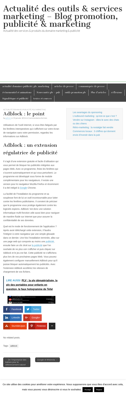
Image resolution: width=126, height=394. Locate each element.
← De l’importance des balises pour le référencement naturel (15, 362)
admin (8, 118)
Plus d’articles (98, 92)
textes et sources (42, 98)
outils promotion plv (75, 92)
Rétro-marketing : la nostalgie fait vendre (93, 127)
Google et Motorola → (47, 360)
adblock (13, 346)
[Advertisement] (63, 59)
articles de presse (64, 86)
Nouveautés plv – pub (48, 92)
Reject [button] (99, 389)
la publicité (37, 245)
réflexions (116, 92)
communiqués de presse (92, 86)
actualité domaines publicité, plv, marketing (25, 86)
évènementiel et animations (17, 92)
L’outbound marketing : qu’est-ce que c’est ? (95, 116)
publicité (50, 241)
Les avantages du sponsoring (87, 112)
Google (23, 188)
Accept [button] (87, 389)
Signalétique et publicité (15, 98)
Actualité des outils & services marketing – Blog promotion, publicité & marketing (62, 16)
